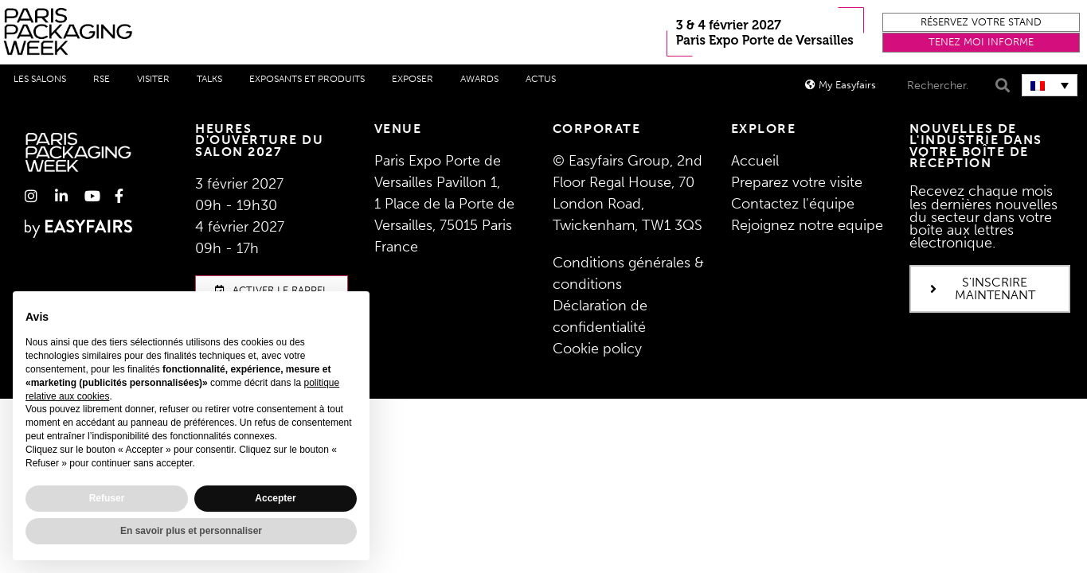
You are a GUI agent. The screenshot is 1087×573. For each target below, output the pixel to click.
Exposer (412, 78)
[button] (981, 23)
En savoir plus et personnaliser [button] (191, 530)
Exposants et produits (307, 78)
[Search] (1000, 85)
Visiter (153, 78)
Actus (541, 78)
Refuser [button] (107, 498)
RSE (101, 78)
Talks (209, 78)
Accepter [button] (275, 498)
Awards (479, 78)
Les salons (40, 78)
